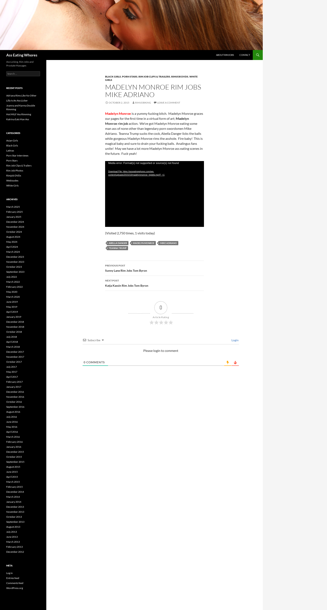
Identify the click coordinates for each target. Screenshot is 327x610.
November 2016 (15, 396)
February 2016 (14, 441)
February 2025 (14, 211)
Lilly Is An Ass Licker (17, 100)
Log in (9, 573)
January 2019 (13, 316)
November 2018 (15, 326)
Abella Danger (118, 243)
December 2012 (15, 551)
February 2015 (14, 486)
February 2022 (14, 286)
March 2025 (13, 206)
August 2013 (13, 526)
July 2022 (11, 276)
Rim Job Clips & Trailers (154, 76)
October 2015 (14, 456)
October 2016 (14, 401)
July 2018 (11, 336)
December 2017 (15, 351)
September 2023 (15, 271)
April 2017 (12, 376)
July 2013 (11, 531)
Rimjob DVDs (179, 76)
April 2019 (12, 311)
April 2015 (12, 476)
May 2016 (11, 426)
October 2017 (14, 361)
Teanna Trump (118, 248)
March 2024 (13, 251)
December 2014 (15, 491)
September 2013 (15, 521)
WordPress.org (14, 588)
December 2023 (15, 256)
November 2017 (15, 356)
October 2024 (14, 231)
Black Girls (113, 76)
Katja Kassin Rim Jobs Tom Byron (154, 282)
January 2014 (13, 501)
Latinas (10, 150)
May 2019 (11, 306)
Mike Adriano (168, 243)
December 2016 (15, 391)
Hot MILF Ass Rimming (18, 114)
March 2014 (13, 496)
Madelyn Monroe (143, 243)
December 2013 (15, 506)
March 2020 (13, 296)
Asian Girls (12, 140)
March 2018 (13, 346)
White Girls (12, 185)
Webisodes (12, 180)
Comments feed (14, 583)
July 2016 (11, 416)
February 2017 (14, 381)
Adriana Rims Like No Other (21, 95)
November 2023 (15, 261)
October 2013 (14, 516)
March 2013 (13, 541)
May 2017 (11, 371)
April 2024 (12, 246)
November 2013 (15, 511)
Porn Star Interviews (17, 155)
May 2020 (11, 291)
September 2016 (15, 406)
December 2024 (15, 221)
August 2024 (13, 236)
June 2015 (12, 471)
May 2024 (11, 241)
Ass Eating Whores (21, 55)
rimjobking (143, 102)
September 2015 (15, 461)
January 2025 (13, 216)
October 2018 (14, 331)
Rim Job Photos (14, 170)
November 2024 (15, 226)
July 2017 (11, 366)
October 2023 (14, 266)
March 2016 (13, 436)
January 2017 (13, 386)
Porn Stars (129, 76)
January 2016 (13, 446)
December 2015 (15, 451)
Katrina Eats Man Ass (17, 119)
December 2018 (15, 321)
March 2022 (13, 281)
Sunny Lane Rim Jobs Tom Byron (154, 267)
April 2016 (12, 431)
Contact (244, 55)
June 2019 (12, 301)
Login (235, 340)
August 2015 (13, 466)
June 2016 (12, 421)
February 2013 (14, 546)
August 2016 (13, 411)
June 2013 (12, 536)
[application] (154, 194)
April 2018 (12, 341)
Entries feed (12, 578)
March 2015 (13, 481)
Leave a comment (168, 102)
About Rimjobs (225, 55)
